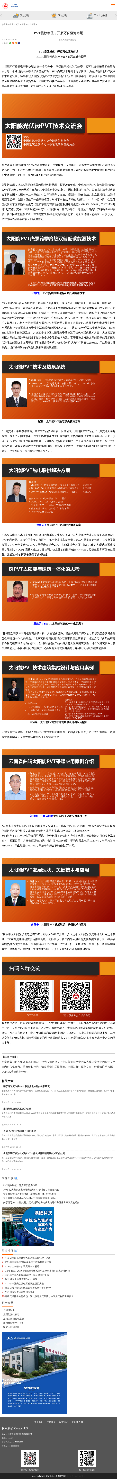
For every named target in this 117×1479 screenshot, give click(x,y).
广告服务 (51, 1422)
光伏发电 (71, 66)
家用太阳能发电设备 (13, 1323)
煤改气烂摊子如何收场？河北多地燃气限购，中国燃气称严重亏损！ (39, 1296)
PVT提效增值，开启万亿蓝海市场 (20, 1185)
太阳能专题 (77, 1422)
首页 (17, 24)
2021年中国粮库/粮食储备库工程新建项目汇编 (28, 1262)
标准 (110, 944)
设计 (70, 303)
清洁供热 (25, 81)
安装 (86, 184)
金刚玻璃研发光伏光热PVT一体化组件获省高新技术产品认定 (34, 1153)
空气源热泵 (68, 209)
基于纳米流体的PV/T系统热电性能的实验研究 (26, 1086)
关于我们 (38, 1422)
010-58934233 (17, 1442)
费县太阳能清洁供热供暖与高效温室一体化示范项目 (29, 1194)
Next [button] (116, 16)
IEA (22, 184)
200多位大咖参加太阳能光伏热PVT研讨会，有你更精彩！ (32, 1189)
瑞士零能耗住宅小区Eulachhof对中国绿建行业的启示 (29, 1198)
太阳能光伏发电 (11, 1314)
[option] (21, 16)
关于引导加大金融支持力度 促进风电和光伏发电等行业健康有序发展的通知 (41, 1202)
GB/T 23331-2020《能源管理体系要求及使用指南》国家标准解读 (37, 1271)
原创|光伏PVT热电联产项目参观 (19, 1131)
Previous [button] (1, 16)
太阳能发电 (9, 1310)
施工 (83, 303)
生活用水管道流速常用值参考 (20, 1292)
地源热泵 (83, 209)
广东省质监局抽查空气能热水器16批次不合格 (28, 1258)
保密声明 (63, 1422)
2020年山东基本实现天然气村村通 (22, 1266)
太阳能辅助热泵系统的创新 (17, 1109)
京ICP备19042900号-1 (75, 1476)
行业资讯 (31, 24)
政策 (52, 1037)
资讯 (23, 24)
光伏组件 (20, 441)
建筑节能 (41, 204)
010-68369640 (13, 1446)
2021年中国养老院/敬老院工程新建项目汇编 (27, 1275)
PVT (41, 51)
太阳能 (45, 56)
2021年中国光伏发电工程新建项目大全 (24, 1283)
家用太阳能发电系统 (13, 1318)
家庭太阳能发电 (11, 1327)
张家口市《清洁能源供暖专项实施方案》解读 (28, 1288)
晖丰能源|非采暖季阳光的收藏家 (21, 1279)
